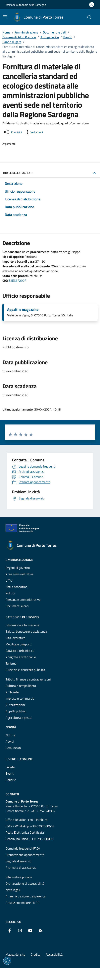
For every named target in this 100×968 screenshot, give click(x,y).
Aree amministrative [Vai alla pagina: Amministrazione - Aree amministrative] (19, 574)
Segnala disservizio (18, 861)
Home (6, 32)
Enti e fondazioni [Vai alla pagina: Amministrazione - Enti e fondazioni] (17, 586)
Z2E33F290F (17, 280)
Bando (67, 37)
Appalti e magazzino (23, 309)
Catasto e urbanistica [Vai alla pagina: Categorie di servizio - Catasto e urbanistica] (20, 650)
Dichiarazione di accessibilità (25, 883)
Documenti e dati (54, 32)
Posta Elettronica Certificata (25, 832)
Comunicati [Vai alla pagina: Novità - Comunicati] (13, 747)
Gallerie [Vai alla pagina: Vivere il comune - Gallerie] (11, 779)
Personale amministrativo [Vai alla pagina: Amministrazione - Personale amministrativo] (23, 599)
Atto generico (49, 37)
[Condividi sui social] (12, 132)
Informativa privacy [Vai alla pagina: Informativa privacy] (19, 877)
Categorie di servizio (22, 617)
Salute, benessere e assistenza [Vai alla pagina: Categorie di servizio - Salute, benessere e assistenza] (26, 631)
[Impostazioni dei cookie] (7, 961)
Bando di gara (11, 41)
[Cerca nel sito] (89, 17)
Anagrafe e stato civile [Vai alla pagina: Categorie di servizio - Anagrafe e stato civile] (21, 657)
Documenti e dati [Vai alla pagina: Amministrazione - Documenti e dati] (17, 606)
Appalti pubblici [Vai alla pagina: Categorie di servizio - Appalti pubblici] (16, 711)
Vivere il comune (19, 759)
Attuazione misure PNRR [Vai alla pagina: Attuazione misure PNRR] (22, 902)
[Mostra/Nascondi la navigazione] (4, 16)
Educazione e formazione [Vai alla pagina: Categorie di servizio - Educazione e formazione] (22, 625)
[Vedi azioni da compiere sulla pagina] (33, 132)
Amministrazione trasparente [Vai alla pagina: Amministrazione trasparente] (25, 896)
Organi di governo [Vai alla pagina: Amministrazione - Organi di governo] (18, 567)
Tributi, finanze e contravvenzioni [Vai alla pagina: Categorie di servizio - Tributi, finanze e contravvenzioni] (28, 679)
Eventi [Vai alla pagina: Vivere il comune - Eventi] (10, 773)
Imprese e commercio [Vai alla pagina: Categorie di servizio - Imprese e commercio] (20, 698)
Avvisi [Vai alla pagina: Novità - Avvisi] (10, 741)
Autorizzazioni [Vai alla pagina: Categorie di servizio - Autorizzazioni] (15, 704)
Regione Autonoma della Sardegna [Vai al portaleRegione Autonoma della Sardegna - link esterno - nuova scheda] (26, 5)
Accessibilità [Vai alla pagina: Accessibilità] (54, 954)
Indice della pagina (18, 173)
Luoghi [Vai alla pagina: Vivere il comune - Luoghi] (10, 767)
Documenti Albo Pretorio (19, 37)
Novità (11, 727)
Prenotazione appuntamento (25, 854)
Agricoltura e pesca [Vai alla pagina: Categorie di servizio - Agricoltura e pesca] (18, 717)
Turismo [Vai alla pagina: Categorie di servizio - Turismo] (11, 663)
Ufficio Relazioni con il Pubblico (26, 819)
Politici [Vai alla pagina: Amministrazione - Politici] (10, 593)
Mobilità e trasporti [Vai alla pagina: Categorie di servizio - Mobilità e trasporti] (18, 644)
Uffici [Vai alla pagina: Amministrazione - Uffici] (9, 580)
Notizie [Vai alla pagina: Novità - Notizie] (10, 735)
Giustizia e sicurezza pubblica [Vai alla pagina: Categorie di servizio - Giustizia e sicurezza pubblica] (25, 669)
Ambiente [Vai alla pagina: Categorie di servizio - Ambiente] (12, 692)
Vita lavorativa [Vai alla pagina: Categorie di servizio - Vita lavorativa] (15, 637)
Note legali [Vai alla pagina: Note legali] (13, 889)
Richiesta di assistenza (21, 867)
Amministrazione (26, 32)
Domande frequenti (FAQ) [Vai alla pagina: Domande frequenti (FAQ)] (23, 848)
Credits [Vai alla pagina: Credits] (35, 954)
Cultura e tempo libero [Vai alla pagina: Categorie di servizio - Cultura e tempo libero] (21, 685)
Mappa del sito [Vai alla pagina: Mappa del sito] (15, 954)
